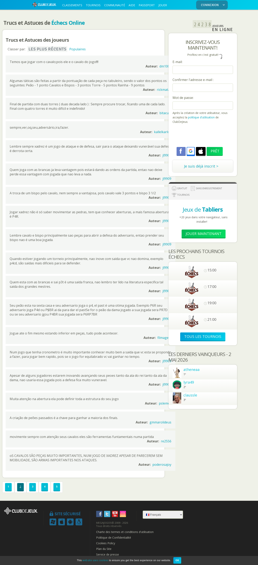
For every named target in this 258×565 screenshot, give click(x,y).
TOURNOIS (93, 5)
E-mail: (177, 62)
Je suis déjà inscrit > (201, 166)
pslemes (165, 403)
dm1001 (165, 66)
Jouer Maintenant (204, 233)
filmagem (164, 337)
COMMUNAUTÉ (114, 5)
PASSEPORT (147, 5)
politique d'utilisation (201, 117)
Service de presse (107, 554)
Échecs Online (68, 22)
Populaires (77, 49)
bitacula (165, 113)
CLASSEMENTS (72, 5)
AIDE (132, 5)
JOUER (162, 5)
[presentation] (203, 136)
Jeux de (203, 209)
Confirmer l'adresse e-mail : (193, 80)
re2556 (166, 441)
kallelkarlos (162, 132)
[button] (191, 151)
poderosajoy (161, 464)
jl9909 (166, 155)
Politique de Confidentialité (113, 537)
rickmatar (164, 89)
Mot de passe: (183, 97)
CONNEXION (213, 5)
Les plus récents (47, 49)
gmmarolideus (160, 422)
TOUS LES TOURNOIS (202, 336)
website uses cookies (95, 560)
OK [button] (177, 560)
